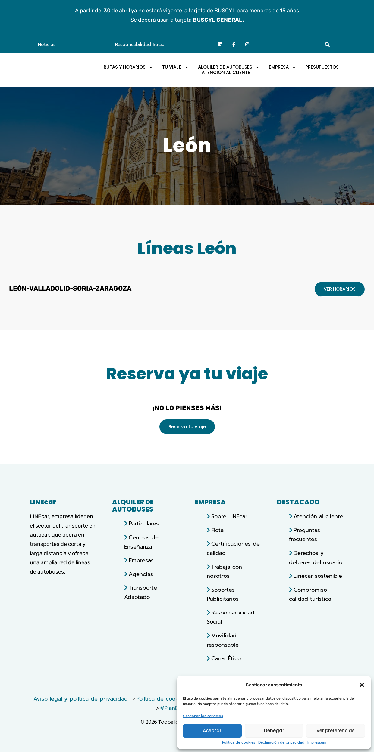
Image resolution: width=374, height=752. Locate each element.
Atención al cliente (318, 516)
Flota (217, 530)
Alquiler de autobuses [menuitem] (229, 67)
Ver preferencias (335, 730)
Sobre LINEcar (229, 516)
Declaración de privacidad (281, 742)
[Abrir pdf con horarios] (339, 289)
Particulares (144, 523)
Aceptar (212, 730)
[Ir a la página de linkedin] (220, 44)
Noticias (46, 44)
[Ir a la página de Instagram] (247, 44)
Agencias (141, 574)
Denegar (274, 730)
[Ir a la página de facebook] (234, 44)
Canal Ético (226, 658)
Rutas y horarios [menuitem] (128, 67)
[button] (362, 684)
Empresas (141, 560)
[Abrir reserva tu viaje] (187, 426)
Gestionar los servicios (203, 716)
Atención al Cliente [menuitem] (226, 72)
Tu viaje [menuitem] (175, 67)
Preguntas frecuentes (304, 535)
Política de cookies (238, 742)
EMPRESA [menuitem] (282, 67)
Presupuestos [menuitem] (322, 67)
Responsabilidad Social (140, 44)
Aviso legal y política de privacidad (81, 699)
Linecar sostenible (318, 576)
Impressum (316, 742)
